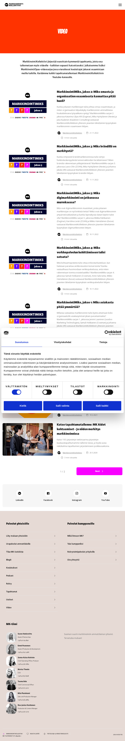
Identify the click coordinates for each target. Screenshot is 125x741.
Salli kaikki (102, 405)
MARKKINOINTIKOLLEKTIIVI (14, 734)
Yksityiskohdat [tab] (62, 342)
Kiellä (23, 405)
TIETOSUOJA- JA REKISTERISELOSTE (57, 734)
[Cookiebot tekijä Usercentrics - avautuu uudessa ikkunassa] (107, 332)
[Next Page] (99, 471)
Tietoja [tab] (103, 342)
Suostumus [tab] (21, 342)
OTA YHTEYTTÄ (117, 735)
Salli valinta (62, 405)
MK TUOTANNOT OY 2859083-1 (12, 736)
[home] (14, 5)
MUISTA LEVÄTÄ (34, 734)
